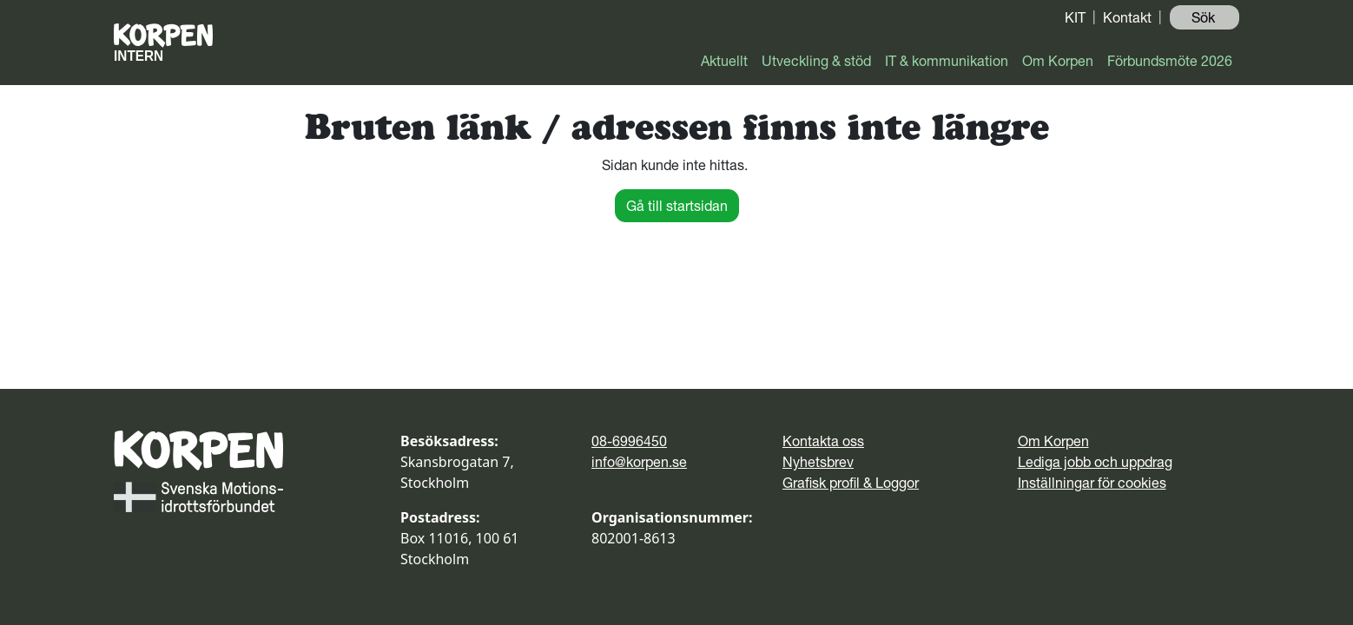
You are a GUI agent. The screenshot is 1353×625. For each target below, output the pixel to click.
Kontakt (1127, 17)
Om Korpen (1057, 60)
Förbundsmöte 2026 (1169, 60)
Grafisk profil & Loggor (850, 482)
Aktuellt (724, 60)
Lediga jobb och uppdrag (1095, 461)
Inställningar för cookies (1092, 482)
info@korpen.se (639, 461)
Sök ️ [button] (1204, 17)
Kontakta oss (823, 441)
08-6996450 (629, 441)
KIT (1075, 17)
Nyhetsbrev (818, 461)
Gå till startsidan (677, 205)
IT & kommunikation (946, 60)
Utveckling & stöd (816, 60)
